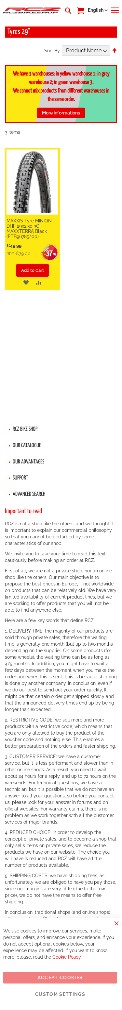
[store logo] (32, 10)
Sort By (52, 50)
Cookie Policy (66, 957)
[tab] (61, 429)
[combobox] (67, 10)
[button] (98, 10)
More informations (61, 112)
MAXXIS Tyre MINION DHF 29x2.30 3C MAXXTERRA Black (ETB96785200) (29, 228)
